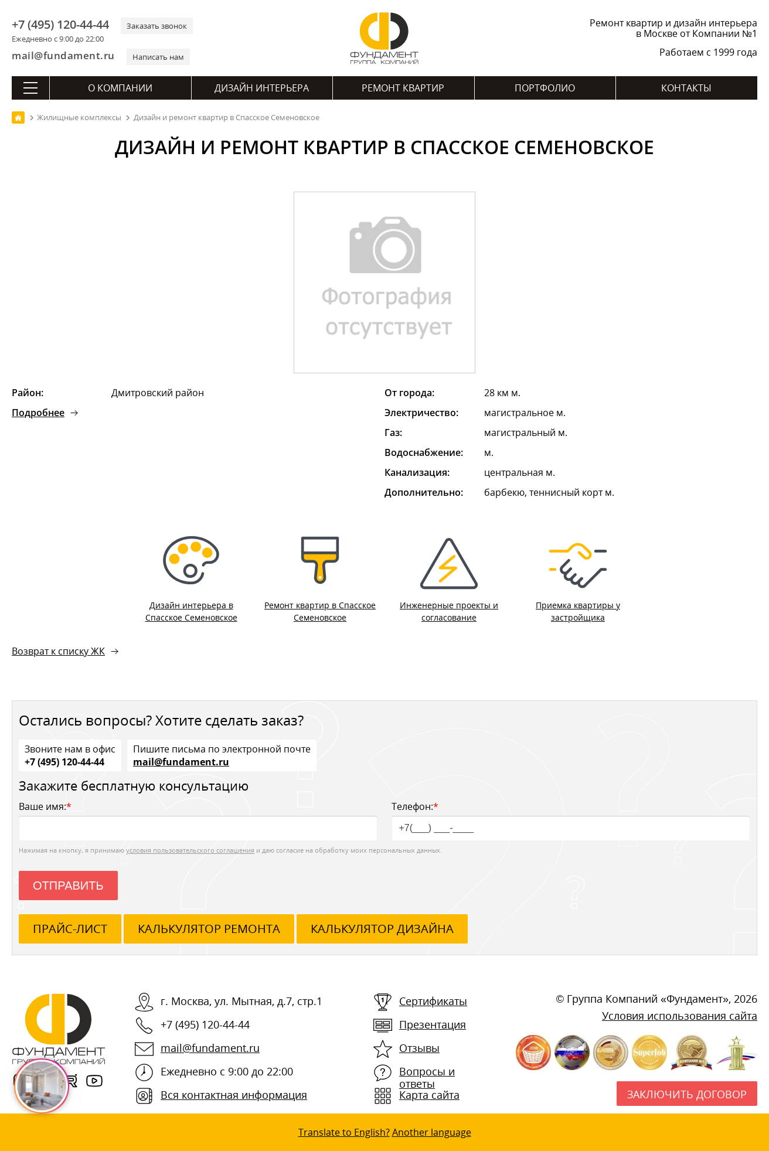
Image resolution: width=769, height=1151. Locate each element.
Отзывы (419, 1048)
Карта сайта (429, 1095)
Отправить (68, 885)
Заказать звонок (157, 26)
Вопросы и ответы (427, 1077)
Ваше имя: (198, 820)
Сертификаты (433, 1001)
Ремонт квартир (403, 87)
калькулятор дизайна (382, 929)
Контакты (686, 87)
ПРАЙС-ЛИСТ (70, 929)
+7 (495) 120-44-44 (60, 25)
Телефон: (571, 820)
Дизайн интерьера (262, 87)
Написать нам (158, 57)
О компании (120, 87)
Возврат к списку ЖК (58, 651)
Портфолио (545, 87)
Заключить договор (687, 1094)
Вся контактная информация (234, 1095)
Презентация (432, 1024)
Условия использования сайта (679, 1016)
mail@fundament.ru (63, 55)
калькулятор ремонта (209, 929)
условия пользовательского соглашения (190, 850)
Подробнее (38, 412)
